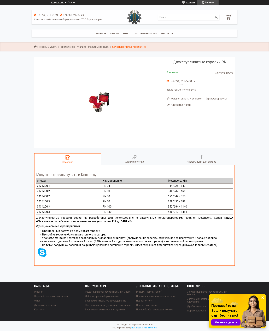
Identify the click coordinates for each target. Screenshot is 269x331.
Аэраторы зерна (196, 310)
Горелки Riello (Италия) (73, 46)
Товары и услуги (48, 46)
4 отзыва (190, 2)
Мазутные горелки (98, 46)
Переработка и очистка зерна (51, 296)
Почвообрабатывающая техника (154, 309)
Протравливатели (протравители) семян (108, 305)
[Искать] (216, 17)
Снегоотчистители (146, 305)
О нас (126, 33)
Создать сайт (57, 2)
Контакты (167, 33)
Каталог (115, 33)
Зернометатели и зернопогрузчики (105, 309)
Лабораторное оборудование (102, 296)
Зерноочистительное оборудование (105, 300)
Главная (101, 33)
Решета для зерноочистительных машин (108, 291)
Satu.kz (149, 324)
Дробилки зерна (196, 306)
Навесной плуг (144, 300)
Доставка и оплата (145, 33)
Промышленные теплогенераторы (155, 296)
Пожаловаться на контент (144, 328)
